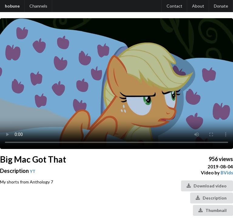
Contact (174, 5)
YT (32, 171)
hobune (12, 5)
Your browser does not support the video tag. (116, 83)
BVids (227, 172)
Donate (221, 5)
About (198, 5)
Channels (38, 5)
